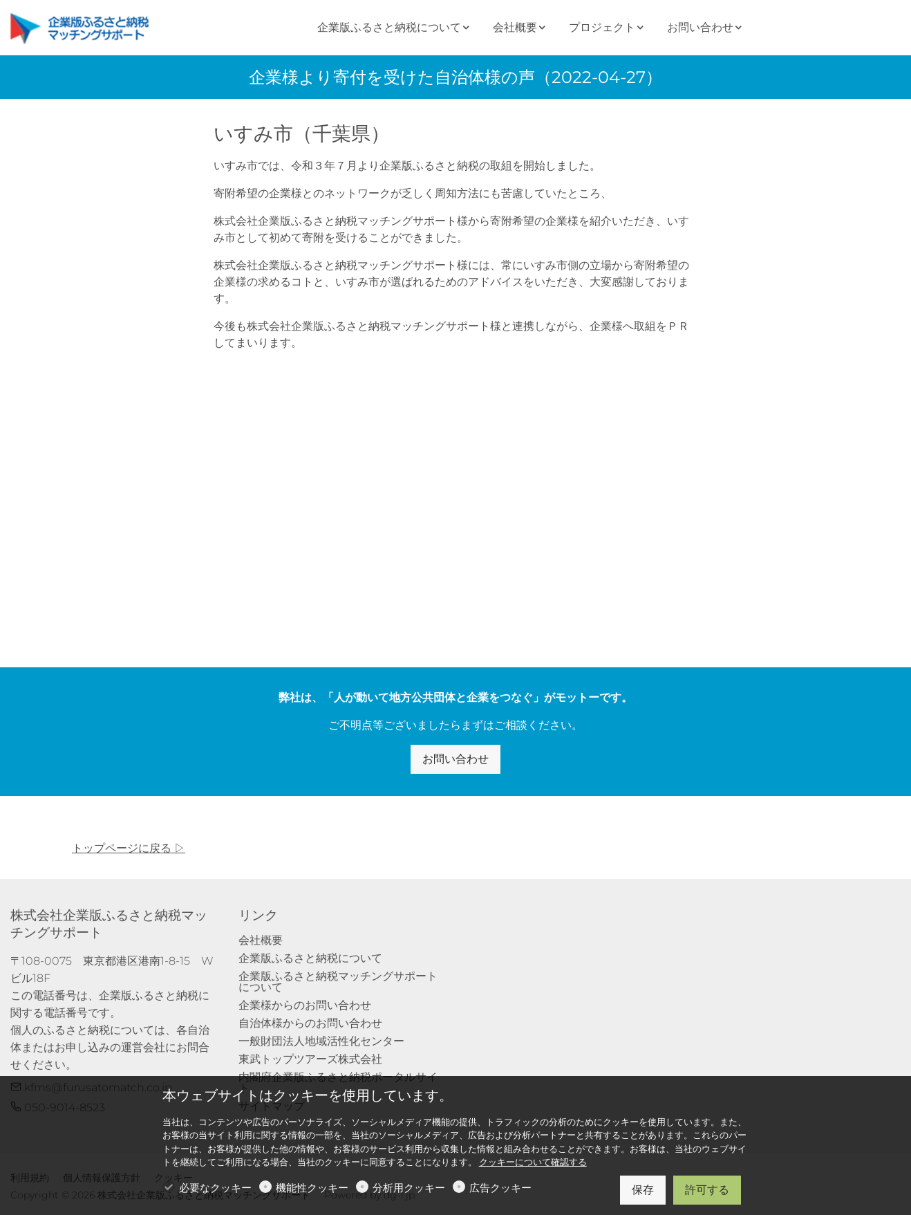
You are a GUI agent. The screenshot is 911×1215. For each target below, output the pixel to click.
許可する (707, 1189)
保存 (643, 1189)
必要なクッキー (215, 1187)
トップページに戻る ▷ (128, 848)
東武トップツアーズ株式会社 (310, 1059)
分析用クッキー (409, 1187)
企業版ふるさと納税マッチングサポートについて (338, 982)
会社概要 (260, 940)
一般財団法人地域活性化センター (321, 1041)
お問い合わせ (455, 759)
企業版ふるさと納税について (310, 958)
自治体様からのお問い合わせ (310, 1023)
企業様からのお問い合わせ (304, 1005)
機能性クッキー (312, 1187)
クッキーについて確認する (533, 1162)
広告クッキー (500, 1187)
